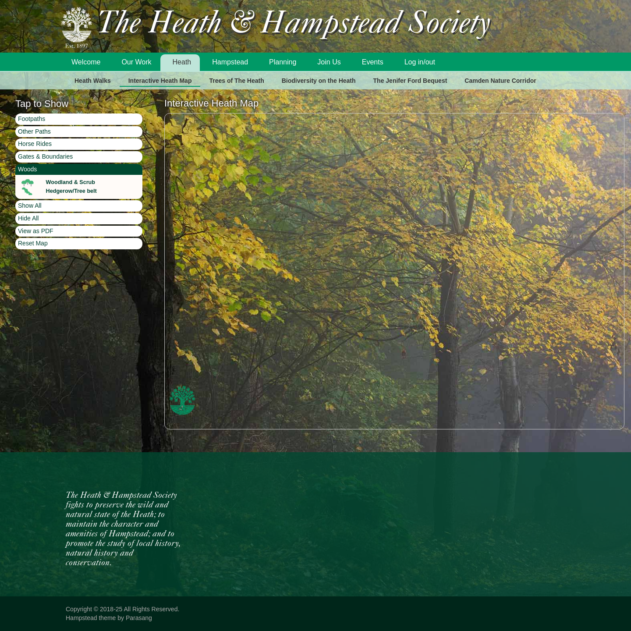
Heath (182, 62)
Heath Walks (92, 80)
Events (372, 62)
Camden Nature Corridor (500, 80)
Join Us (328, 62)
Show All (30, 205)
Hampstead (230, 62)
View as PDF (35, 230)
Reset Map (33, 243)
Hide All (28, 218)
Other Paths (34, 131)
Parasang (139, 617)
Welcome (85, 62)
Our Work (136, 62)
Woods (27, 169)
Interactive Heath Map (160, 80)
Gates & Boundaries (45, 156)
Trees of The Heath (236, 80)
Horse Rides (35, 143)
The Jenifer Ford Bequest (410, 80)
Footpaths (31, 118)
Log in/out (419, 62)
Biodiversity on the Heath (319, 80)
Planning (282, 62)
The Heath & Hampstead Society (293, 25)
